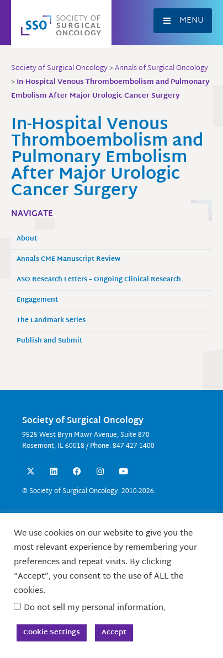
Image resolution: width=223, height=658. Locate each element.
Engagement (37, 300)
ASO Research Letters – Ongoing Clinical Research (99, 280)
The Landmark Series (51, 321)
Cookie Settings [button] (51, 632)
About (27, 239)
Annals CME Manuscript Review (68, 259)
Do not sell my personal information (93, 608)
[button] (182, 20)
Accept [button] (114, 632)
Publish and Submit (49, 341)
